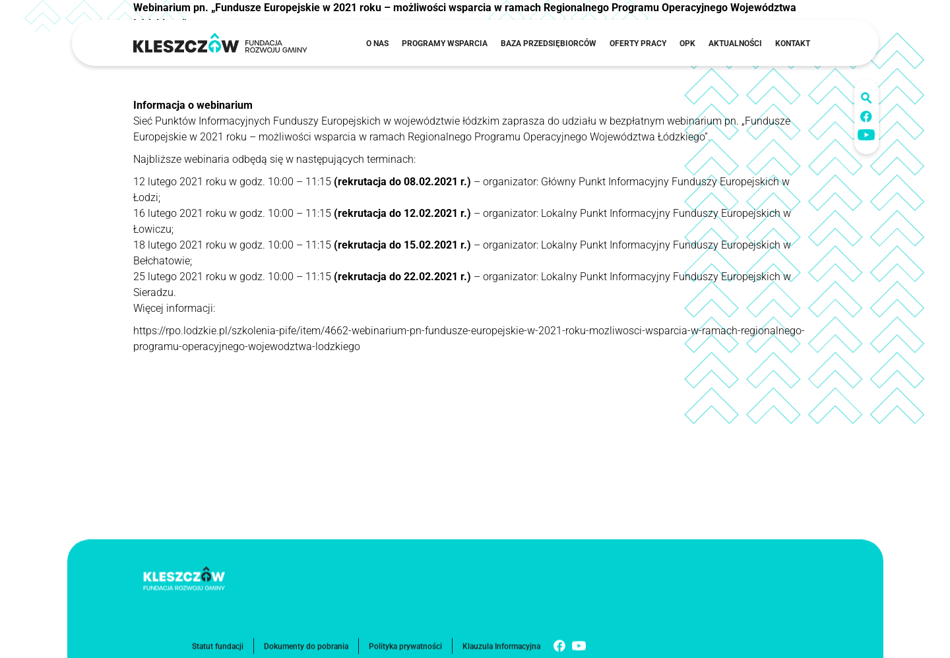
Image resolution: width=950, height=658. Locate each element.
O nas (377, 43)
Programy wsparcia (445, 43)
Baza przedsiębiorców (548, 43)
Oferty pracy (638, 43)
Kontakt (792, 43)
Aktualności (735, 43)
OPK (687, 43)
